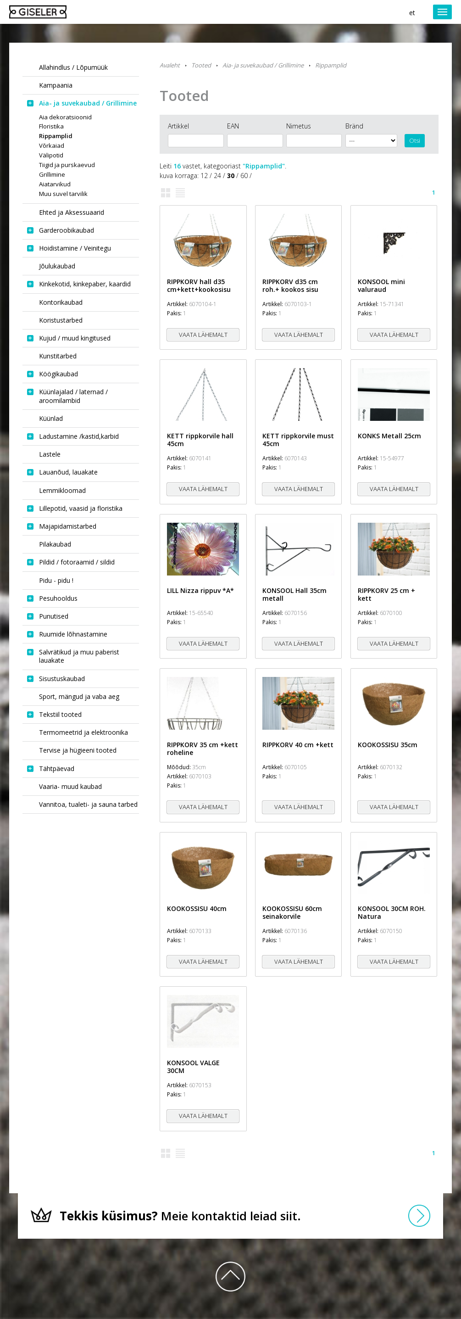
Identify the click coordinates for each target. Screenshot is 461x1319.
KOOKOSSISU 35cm (387, 744)
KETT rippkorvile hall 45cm (200, 439)
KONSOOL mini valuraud (381, 285)
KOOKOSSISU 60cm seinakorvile (292, 912)
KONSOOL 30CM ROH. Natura (392, 912)
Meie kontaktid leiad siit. (180, 1215)
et (412, 12)
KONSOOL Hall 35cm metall (294, 594)
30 (230, 175)
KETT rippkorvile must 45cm (298, 439)
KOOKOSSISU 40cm (197, 908)
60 (244, 175)
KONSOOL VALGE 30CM (193, 1066)
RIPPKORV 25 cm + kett (386, 594)
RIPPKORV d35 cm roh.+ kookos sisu (290, 285)
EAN (233, 126)
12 (204, 175)
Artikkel (178, 126)
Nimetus (298, 126)
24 (217, 175)
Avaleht (170, 65)
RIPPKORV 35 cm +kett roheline (202, 748)
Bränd (354, 126)
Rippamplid (330, 65)
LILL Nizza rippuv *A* (200, 590)
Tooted (201, 65)
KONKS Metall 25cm (389, 435)
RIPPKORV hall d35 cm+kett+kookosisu (199, 285)
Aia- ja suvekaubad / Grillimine (263, 65)
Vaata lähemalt (203, 334)
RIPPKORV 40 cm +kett (297, 744)
